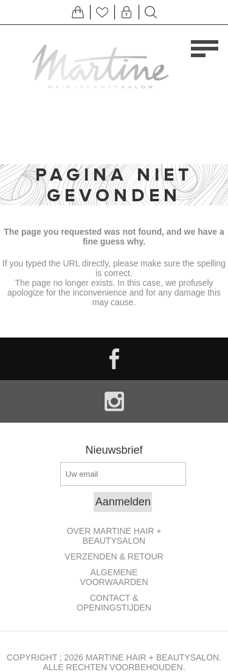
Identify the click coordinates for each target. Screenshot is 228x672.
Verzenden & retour (113, 556)
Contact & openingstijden (114, 602)
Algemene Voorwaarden (114, 577)
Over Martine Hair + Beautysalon (114, 536)
